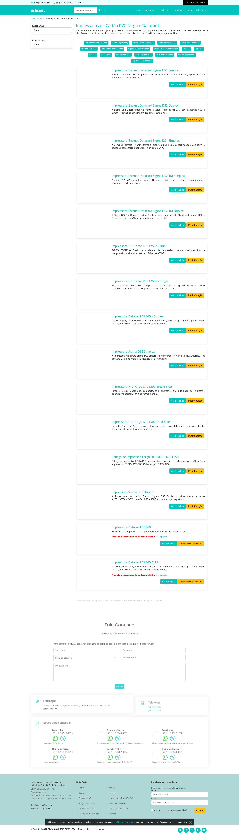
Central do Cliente (196, 2)
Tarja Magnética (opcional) (142, 61)
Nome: (154, 790)
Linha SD (92, 55)
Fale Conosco (202, 10)
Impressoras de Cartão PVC (121, 798)
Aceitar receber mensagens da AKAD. (170, 810)
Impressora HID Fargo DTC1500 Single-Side (142, 386)
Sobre (81, 793)
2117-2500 (76, 2)
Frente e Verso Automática (143, 43)
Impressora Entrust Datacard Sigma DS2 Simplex (146, 70)
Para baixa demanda (143, 55)
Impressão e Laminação (190, 43)
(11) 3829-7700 (46, 805)
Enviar (119, 696)
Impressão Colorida (88, 49)
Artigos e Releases (87, 803)
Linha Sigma (106, 55)
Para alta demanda (123, 55)
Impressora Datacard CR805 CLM (135, 562)
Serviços (112, 814)
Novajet (112, 788)
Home (139, 10)
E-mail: (154, 798)
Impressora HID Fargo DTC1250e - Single (140, 281)
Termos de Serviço (87, 808)
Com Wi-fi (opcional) (120, 43)
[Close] (190, 823)
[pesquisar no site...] (85, 10)
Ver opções (161, 536)
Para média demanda (165, 55)
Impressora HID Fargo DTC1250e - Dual (139, 246)
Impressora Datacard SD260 (131, 527)
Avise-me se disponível (190, 543)
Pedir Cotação (195, 84)
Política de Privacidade (124, 822)
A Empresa (150, 10)
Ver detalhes (177, 84)
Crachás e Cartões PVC (119, 808)
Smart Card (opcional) (186, 55)
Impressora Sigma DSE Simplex (133, 351)
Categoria (40, 18)
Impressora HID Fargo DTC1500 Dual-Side (141, 422)
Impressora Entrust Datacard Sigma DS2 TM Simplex (148, 176)
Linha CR (186, 49)
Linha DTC (199, 49)
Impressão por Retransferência (166, 49)
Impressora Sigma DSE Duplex (133, 492)
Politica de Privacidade (89, 814)
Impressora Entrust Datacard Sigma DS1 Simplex (146, 140)
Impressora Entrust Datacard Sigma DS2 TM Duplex (148, 211)
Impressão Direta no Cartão (112, 49)
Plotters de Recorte (117, 803)
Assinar (200, 810)
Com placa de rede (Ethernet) (96, 43)
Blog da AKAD (85, 798)
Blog (190, 10)
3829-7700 (65, 2)
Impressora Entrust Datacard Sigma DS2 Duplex (145, 105)
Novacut (112, 793)
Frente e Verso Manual (167, 43)
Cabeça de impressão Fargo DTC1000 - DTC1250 (145, 457)
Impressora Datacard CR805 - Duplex (137, 316)
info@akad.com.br (42, 2)
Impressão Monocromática (138, 49)
